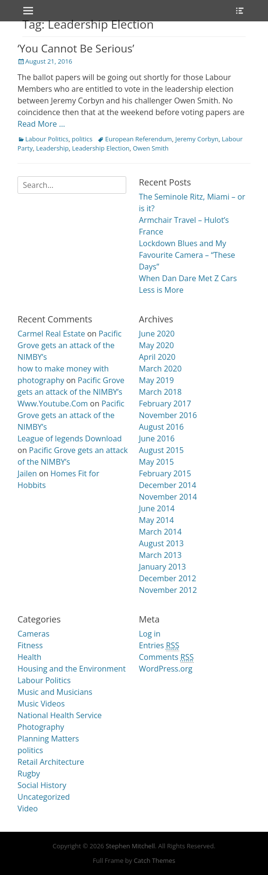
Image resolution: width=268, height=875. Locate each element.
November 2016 (168, 415)
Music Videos (41, 703)
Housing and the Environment (71, 668)
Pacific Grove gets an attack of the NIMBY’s (69, 345)
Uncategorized (43, 796)
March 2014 (160, 531)
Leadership (52, 148)
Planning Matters (48, 738)
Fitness (30, 645)
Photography (40, 727)
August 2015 (161, 450)
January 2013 (162, 566)
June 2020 (157, 333)
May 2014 (156, 520)
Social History (42, 785)
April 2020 (157, 357)
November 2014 (168, 496)
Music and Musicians (54, 692)
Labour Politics (46, 139)
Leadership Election (100, 148)
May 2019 (156, 380)
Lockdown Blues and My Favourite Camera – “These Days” (187, 255)
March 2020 (160, 368)
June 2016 (157, 438)
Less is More (161, 290)
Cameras (33, 633)
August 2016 (161, 426)
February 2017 (165, 403)
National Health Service (59, 715)
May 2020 (156, 345)
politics (82, 139)
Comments (166, 657)
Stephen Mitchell (130, 845)
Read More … (41, 123)
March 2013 (160, 555)
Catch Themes (154, 860)
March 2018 (160, 392)
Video (27, 808)
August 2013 (161, 543)
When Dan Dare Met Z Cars (188, 278)
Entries (159, 645)
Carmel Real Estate (51, 333)
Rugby (28, 773)
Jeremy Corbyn (196, 139)
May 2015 (156, 461)
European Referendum (138, 139)
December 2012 (167, 578)
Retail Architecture (50, 762)
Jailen (27, 473)
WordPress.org (165, 668)
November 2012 (168, 590)
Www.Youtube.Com (52, 403)
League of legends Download (69, 438)
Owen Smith (150, 148)
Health (29, 657)
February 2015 (165, 473)
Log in (150, 633)
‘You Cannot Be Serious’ (75, 48)
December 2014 (167, 485)
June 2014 (157, 508)
